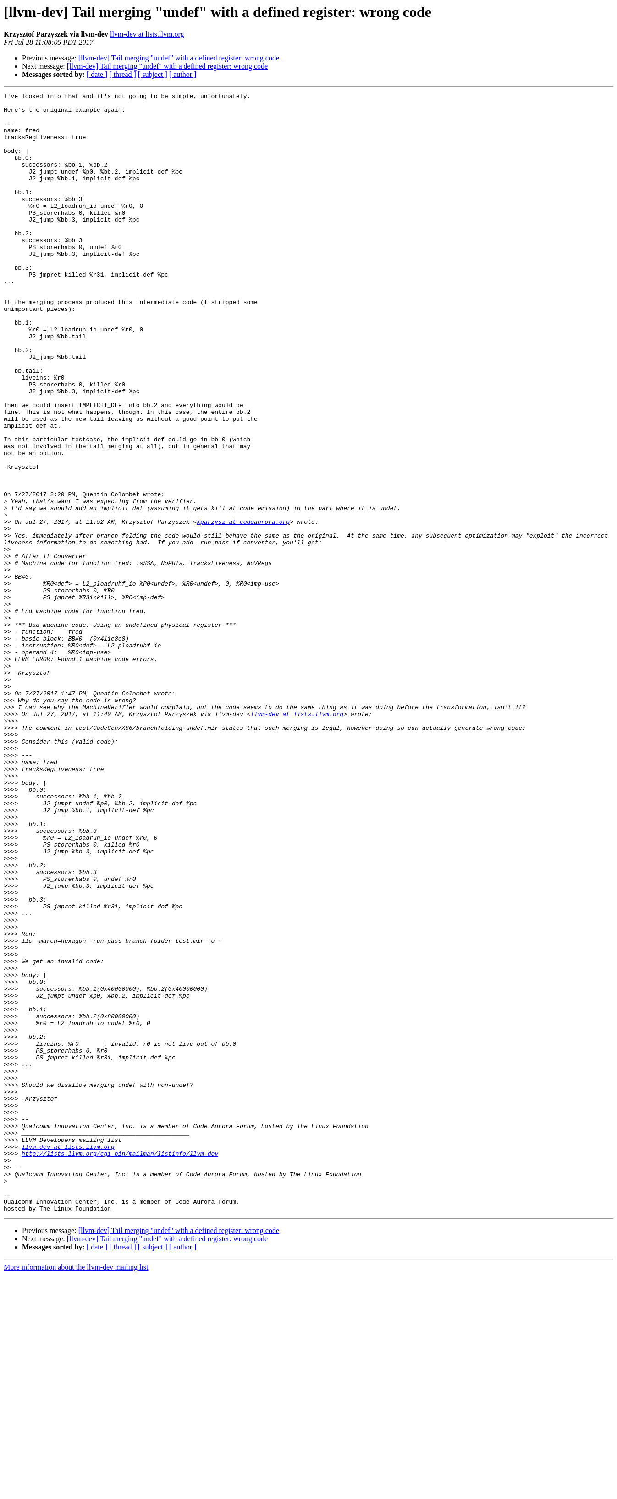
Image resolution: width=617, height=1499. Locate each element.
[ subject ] (152, 74)
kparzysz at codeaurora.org (243, 608)
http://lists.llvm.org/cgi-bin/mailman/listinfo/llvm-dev (120, 1366)
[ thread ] (122, 74)
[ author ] (183, 74)
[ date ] (97, 74)
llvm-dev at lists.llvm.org (147, 34)
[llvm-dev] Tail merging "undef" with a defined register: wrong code (178, 58)
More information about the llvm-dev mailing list (76, 1491)
